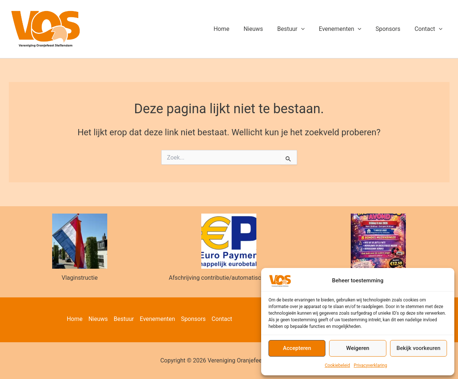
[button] (309, 29)
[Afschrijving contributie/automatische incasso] (228, 241)
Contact (430, 29)
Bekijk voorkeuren (418, 348)
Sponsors (391, 28)
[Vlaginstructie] (79, 241)
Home (235, 28)
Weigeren (357, 348)
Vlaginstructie (80, 277)
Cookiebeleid (337, 365)
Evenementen (346, 29)
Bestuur (299, 29)
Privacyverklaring (370, 365)
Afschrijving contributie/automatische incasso (229, 277)
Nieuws (264, 28)
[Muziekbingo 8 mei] (378, 241)
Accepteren (297, 348)
